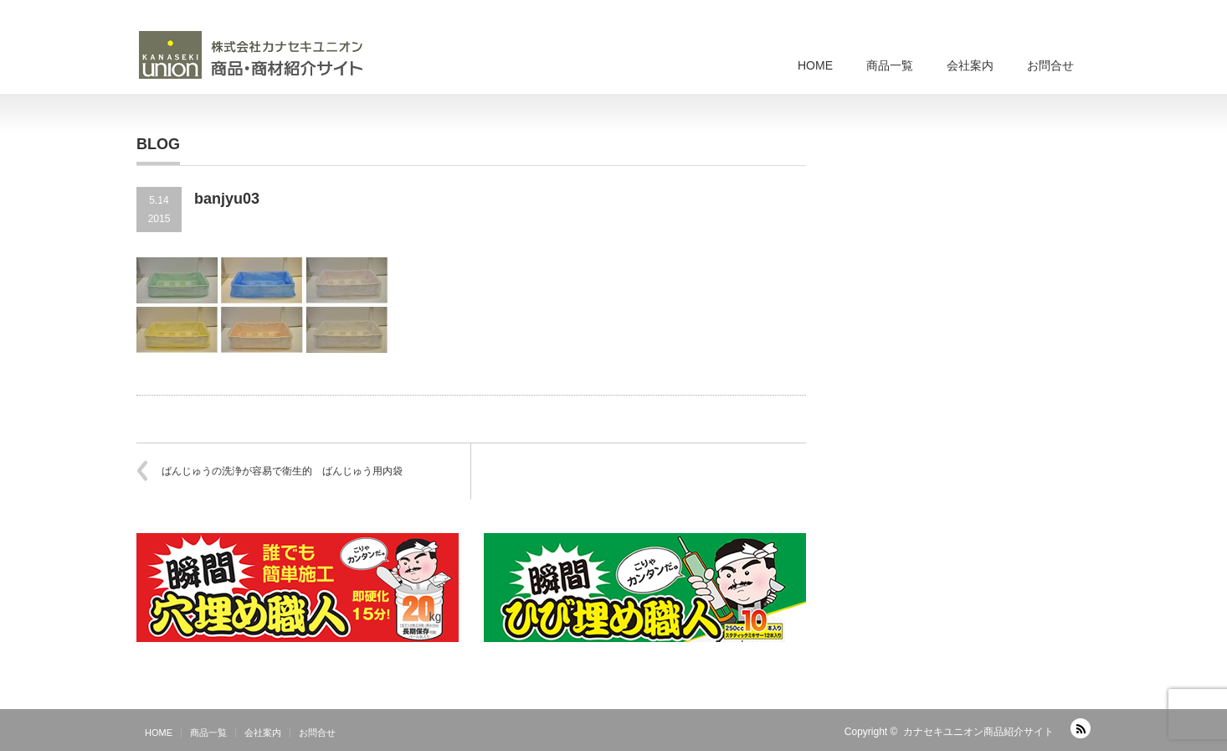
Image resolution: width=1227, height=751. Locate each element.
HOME (815, 65)
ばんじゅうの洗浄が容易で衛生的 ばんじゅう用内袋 (282, 471)
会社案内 (970, 65)
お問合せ (1050, 65)
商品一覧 (889, 65)
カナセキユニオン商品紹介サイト (978, 732)
